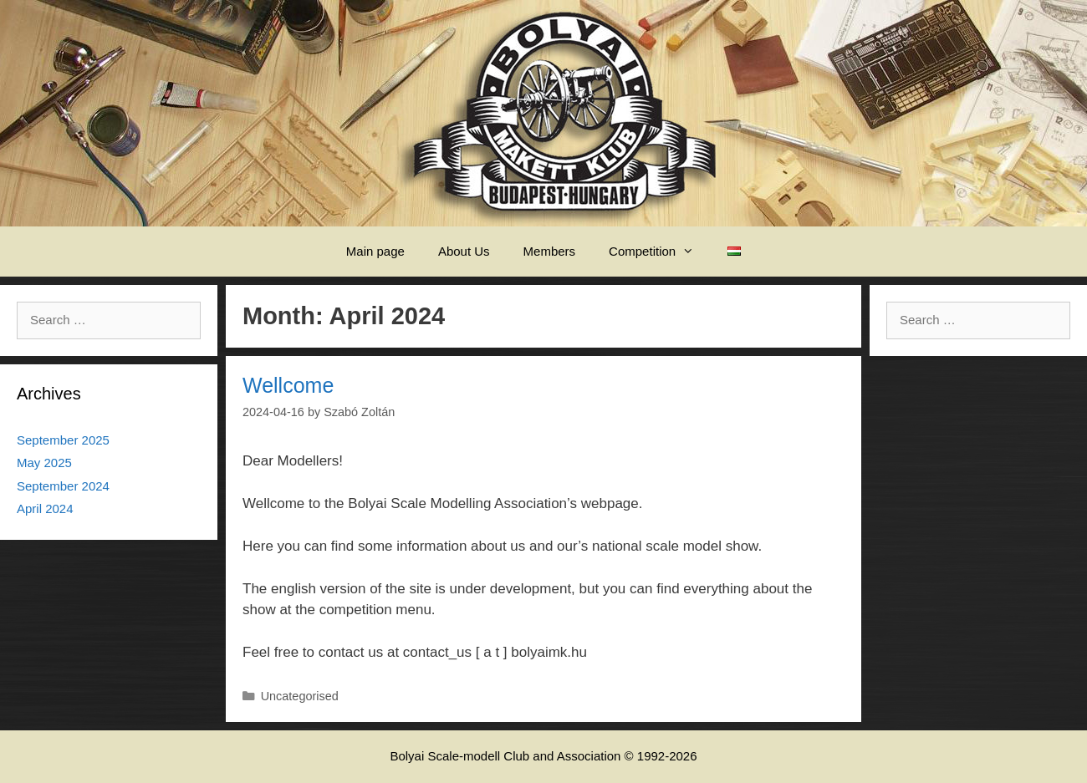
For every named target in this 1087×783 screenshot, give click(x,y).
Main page (375, 251)
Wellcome (288, 385)
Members (549, 251)
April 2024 (45, 508)
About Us (464, 251)
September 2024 (63, 486)
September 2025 (63, 440)
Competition (660, 251)
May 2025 (44, 462)
